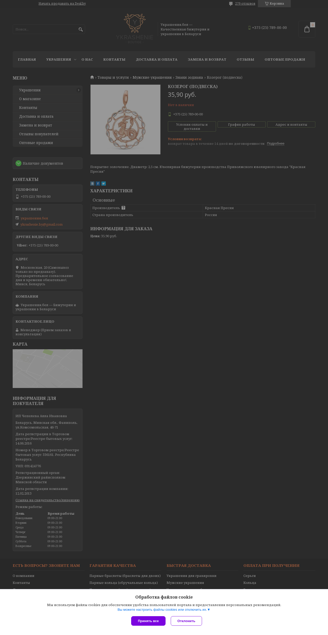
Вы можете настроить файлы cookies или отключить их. (162, 610)
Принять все (148, 621)
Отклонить (186, 621)
